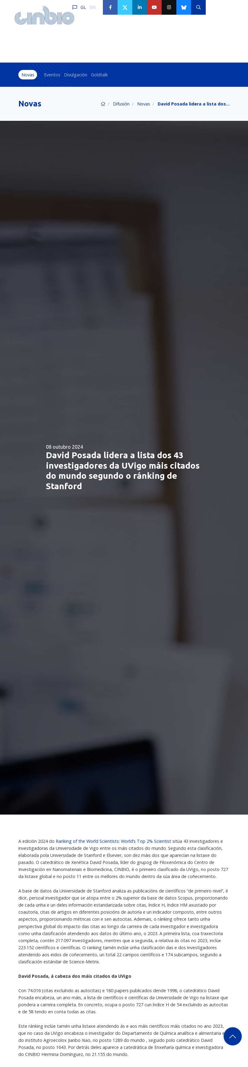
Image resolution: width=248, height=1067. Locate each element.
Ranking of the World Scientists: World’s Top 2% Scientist (114, 841)
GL (83, 7)
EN (93, 7)
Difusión (121, 104)
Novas (27, 75)
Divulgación (75, 75)
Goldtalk (99, 75)
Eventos (52, 75)
